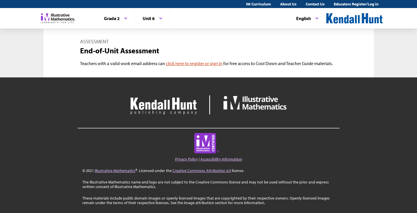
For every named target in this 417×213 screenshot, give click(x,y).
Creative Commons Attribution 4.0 (201, 170)
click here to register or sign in (194, 63)
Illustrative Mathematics (115, 170)
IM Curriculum (258, 4)
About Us (288, 4)
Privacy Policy (186, 159)
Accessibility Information (221, 159)
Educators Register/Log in (356, 4)
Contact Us (315, 4)
